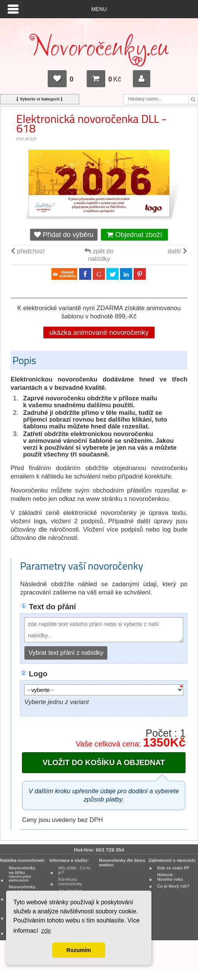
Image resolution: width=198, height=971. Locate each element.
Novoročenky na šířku (22, 874)
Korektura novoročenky (70, 881)
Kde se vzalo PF (173, 868)
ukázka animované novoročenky (98, 332)
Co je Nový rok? (173, 886)
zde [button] (46, 930)
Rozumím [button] (79, 950)
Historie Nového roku (170, 877)
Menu (99, 9)
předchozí (28, 251)
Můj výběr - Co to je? (74, 870)
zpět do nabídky (98, 255)
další (177, 251)
